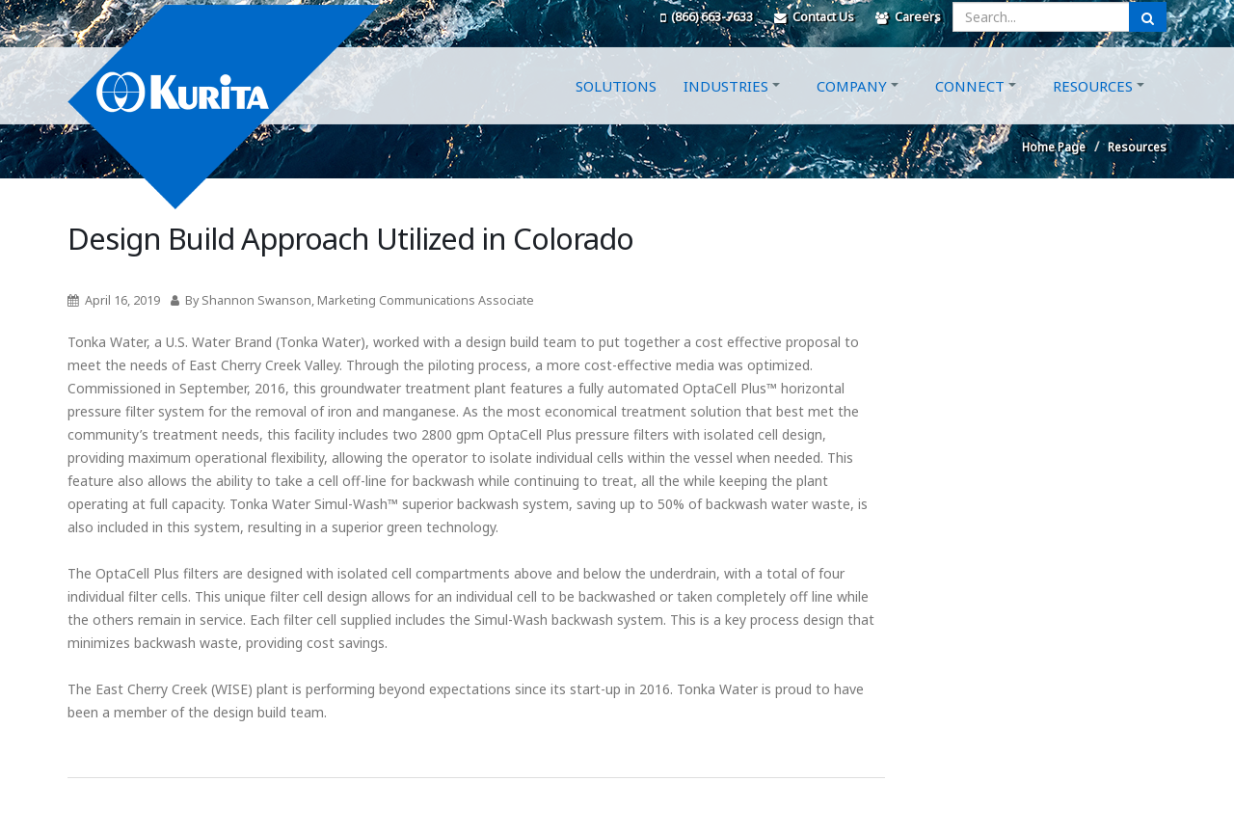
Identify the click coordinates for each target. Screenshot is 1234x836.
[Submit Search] (1148, 17)
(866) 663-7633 (706, 17)
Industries (726, 109)
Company (852, 109)
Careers (908, 17)
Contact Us (814, 17)
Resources (1093, 109)
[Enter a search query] (1041, 17)
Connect (970, 109)
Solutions (616, 109)
